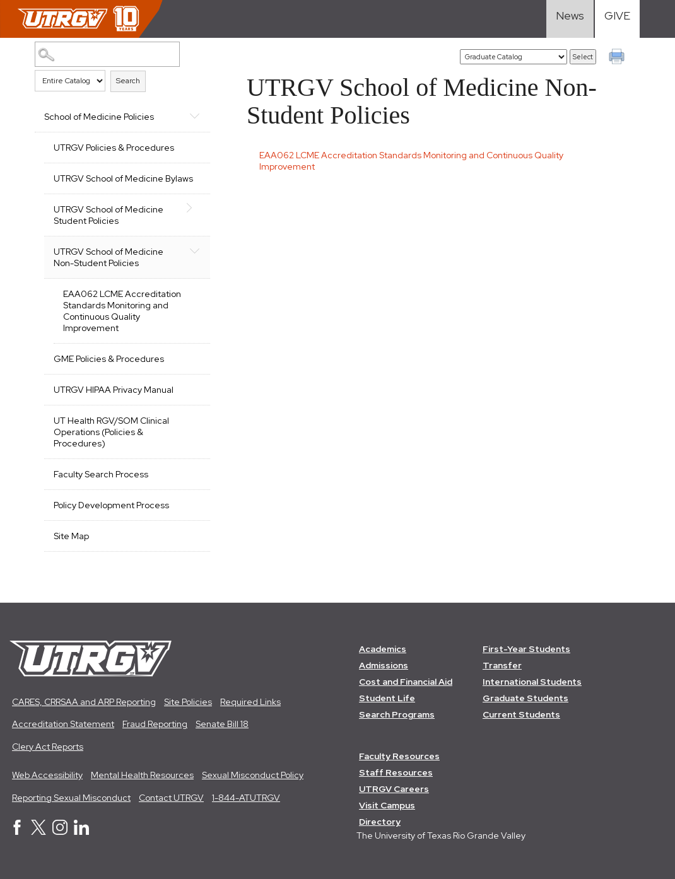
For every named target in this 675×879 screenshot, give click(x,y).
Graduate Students (525, 698)
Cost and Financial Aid (405, 681)
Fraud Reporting (154, 724)
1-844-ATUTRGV (246, 797)
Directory (380, 821)
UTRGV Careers (394, 789)
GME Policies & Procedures (109, 358)
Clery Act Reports (47, 746)
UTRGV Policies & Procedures (114, 147)
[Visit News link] (570, 19)
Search (128, 81)
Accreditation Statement (63, 724)
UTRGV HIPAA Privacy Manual (113, 389)
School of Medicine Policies (99, 116)
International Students (532, 681)
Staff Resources (396, 772)
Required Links (250, 701)
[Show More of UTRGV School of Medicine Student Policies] (194, 208)
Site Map (71, 536)
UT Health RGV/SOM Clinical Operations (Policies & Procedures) (111, 432)
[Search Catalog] (107, 54)
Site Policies (188, 701)
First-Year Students (526, 649)
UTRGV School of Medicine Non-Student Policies (108, 257)
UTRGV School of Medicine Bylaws (123, 178)
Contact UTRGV (171, 797)
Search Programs (397, 714)
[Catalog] (513, 56)
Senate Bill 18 (222, 724)
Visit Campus (387, 805)
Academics (382, 649)
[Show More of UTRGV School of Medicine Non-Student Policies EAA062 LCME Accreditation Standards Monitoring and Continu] (194, 250)
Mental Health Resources (142, 775)
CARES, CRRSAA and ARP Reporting (84, 701)
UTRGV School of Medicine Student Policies (108, 215)
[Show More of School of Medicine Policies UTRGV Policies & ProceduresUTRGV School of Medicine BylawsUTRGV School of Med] (194, 115)
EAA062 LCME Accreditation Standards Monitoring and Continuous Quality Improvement (122, 311)
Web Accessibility (47, 775)
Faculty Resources (399, 756)
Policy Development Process (111, 505)
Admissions (383, 665)
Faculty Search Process (101, 474)
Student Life (387, 698)
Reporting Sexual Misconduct (71, 797)
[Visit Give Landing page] (617, 19)
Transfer (502, 665)
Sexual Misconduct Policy (252, 775)
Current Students (521, 714)
